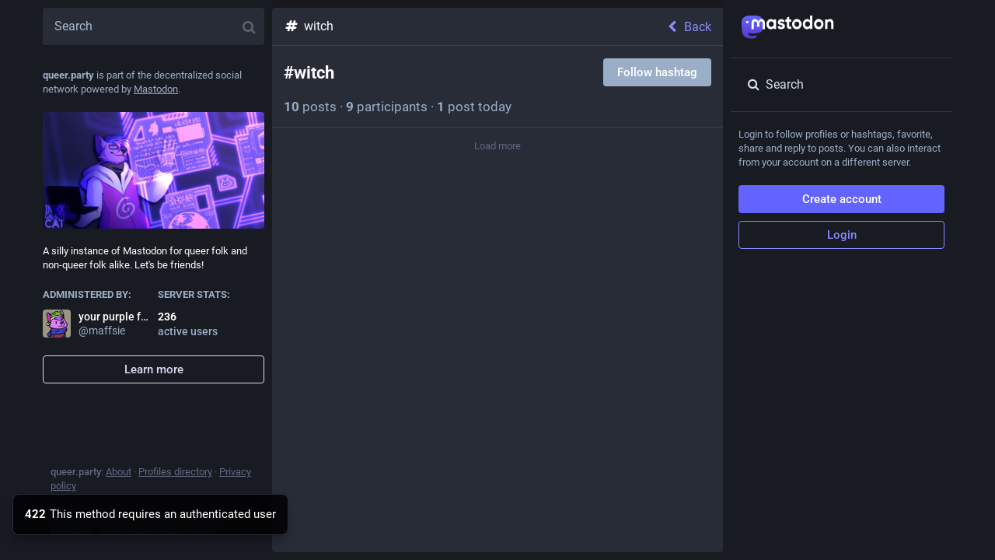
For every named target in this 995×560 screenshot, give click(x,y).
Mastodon (156, 89)
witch (308, 26)
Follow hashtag (657, 72)
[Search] (153, 26)
